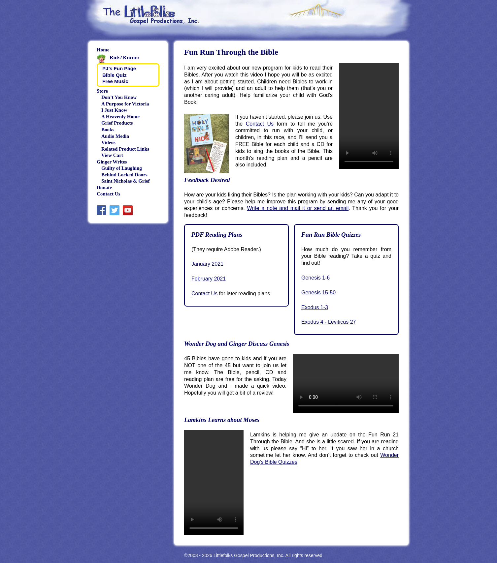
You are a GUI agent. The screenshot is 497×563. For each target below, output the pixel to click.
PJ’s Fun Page (119, 68)
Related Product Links (125, 149)
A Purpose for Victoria (125, 103)
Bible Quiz (114, 75)
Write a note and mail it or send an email (297, 208)
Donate (104, 187)
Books (107, 129)
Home (103, 49)
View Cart (112, 155)
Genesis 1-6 (315, 278)
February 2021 (208, 279)
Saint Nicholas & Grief (125, 181)
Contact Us (260, 124)
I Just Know (114, 110)
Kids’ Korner (124, 57)
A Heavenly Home (120, 116)
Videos (108, 142)
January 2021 (207, 264)
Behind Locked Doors (124, 174)
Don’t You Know (119, 97)
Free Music (115, 81)
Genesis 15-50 (318, 292)
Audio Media (115, 136)
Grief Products (117, 123)
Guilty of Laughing (121, 168)
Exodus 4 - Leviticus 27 (328, 322)
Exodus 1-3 (314, 307)
